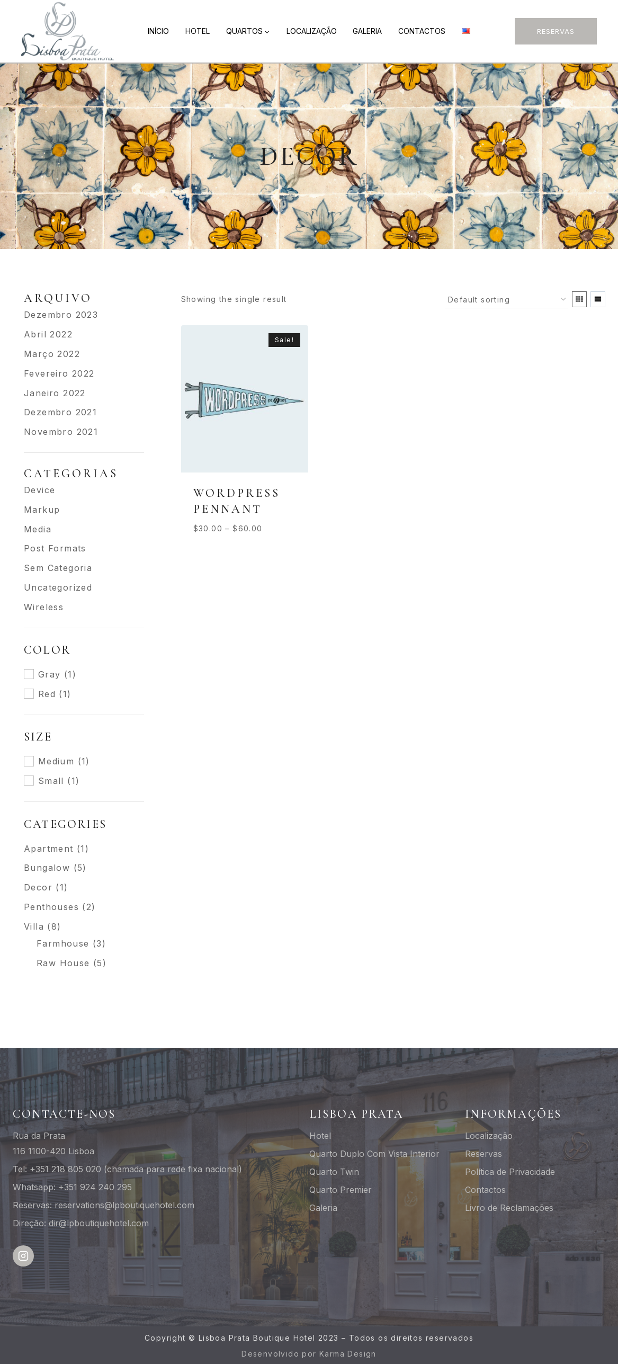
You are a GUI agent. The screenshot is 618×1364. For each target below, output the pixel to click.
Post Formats (55, 548)
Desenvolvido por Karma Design (309, 1353)
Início (158, 30)
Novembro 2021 (61, 431)
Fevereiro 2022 (59, 373)
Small (51, 780)
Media (37, 529)
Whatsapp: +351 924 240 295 (72, 1187)
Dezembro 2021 (60, 412)
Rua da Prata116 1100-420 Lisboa (53, 1143)
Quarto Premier (340, 1189)
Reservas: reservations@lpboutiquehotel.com (103, 1205)
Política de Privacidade (510, 1171)
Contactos (421, 30)
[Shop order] (506, 299)
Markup (42, 509)
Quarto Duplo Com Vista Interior (374, 1153)
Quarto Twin (334, 1171)
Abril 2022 (48, 334)
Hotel (197, 30)
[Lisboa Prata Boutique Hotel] (68, 31)
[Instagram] (23, 1256)
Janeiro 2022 (55, 393)
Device (39, 490)
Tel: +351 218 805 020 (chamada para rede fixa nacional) (127, 1169)
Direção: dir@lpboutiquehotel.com (81, 1223)
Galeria (367, 30)
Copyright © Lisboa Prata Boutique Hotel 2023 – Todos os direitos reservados (309, 1337)
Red (47, 694)
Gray (49, 674)
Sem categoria (58, 568)
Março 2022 (52, 354)
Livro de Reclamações (509, 1207)
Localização (311, 30)
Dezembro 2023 (61, 314)
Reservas (556, 31)
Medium (56, 761)
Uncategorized (58, 587)
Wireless (44, 607)
